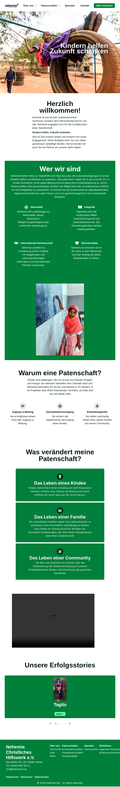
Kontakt (85, 5)
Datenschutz (42, 777)
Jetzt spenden (91, 749)
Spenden (70, 5)
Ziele (52, 752)
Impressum (12, 777)
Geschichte (55, 749)
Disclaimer (27, 777)
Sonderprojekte (69, 756)
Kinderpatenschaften (72, 749)
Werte (53, 756)
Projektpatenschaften (72, 752)
